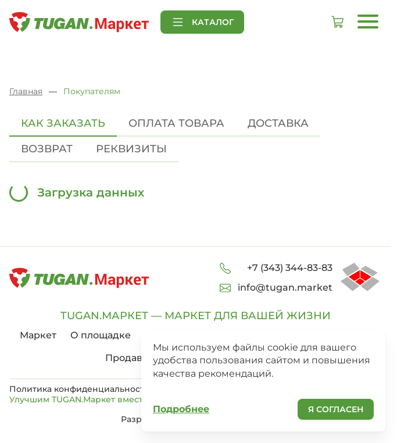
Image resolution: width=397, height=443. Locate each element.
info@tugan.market (285, 287)
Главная (25, 91)
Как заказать (63, 123)
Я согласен (335, 409)
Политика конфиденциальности (79, 389)
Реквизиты (131, 148)
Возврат (47, 148)
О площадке (100, 335)
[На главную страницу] (79, 22)
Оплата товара (176, 123)
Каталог (202, 22)
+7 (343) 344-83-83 (289, 267)
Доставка (278, 123)
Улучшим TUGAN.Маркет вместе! (86, 399)
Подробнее (181, 409)
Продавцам (133, 357)
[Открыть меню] (368, 21)
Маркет (38, 335)
